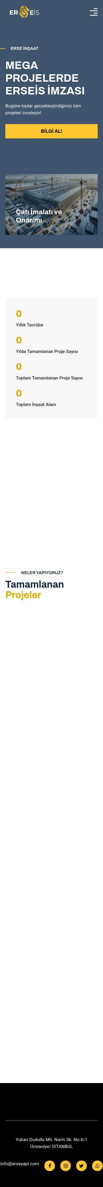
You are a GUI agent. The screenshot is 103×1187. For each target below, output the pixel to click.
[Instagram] (65, 1165)
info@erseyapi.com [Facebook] (19, 1163)
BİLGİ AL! (51, 131)
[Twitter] (81, 1165)
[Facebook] (49, 1165)
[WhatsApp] (97, 1165)
